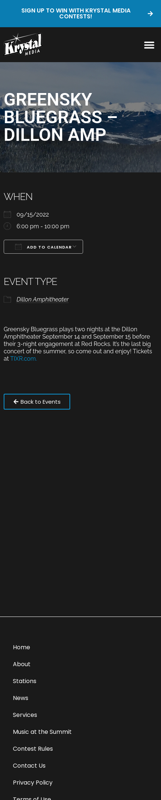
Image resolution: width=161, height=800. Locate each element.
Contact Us (29, 765)
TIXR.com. (24, 358)
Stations (24, 681)
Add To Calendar (43, 246)
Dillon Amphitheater (43, 299)
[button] (149, 44)
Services (25, 715)
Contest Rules (33, 748)
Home (21, 647)
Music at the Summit (42, 732)
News (20, 698)
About (22, 664)
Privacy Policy (33, 782)
